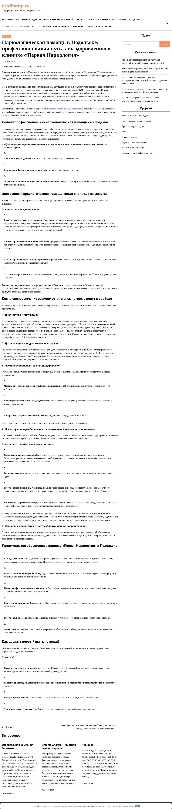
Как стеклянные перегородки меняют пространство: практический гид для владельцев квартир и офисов (144, 80)
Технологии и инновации (53, 26)
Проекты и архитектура (101, 19)
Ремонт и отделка (130, 19)
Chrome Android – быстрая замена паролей (59, 746)
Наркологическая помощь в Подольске (65, 108)
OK (137, 806)
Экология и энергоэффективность (93, 26)
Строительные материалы (18, 26)
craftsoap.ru (15, 6)
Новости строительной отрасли (63, 19)
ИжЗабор (87, 745)
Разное (6, 37)
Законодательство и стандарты (21, 19)
